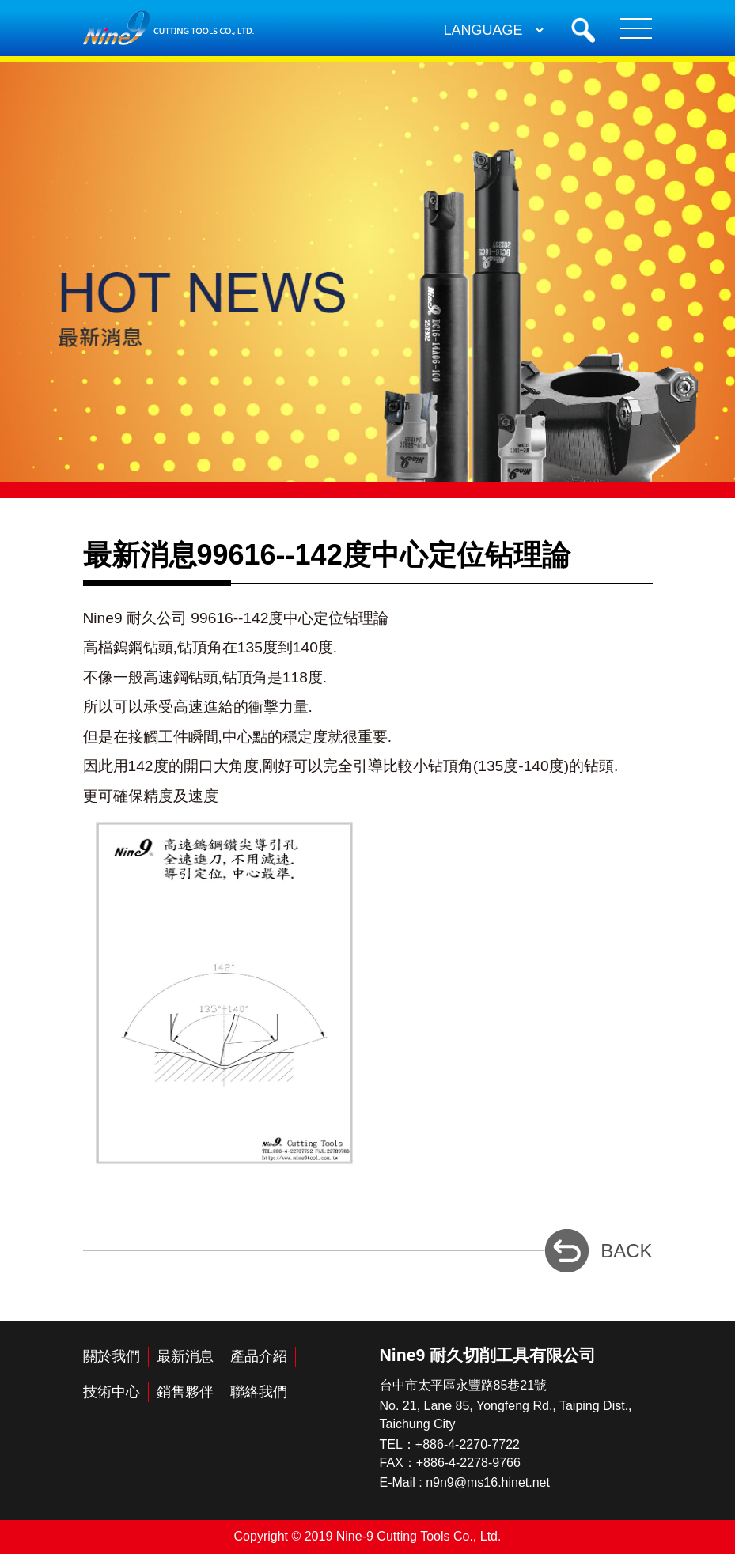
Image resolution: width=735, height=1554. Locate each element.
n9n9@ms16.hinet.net (488, 1482)
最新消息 (185, 1356)
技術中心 (111, 1392)
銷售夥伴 (185, 1392)
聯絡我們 (258, 1392)
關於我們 (111, 1356)
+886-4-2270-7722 (467, 1444)
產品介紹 (258, 1356)
